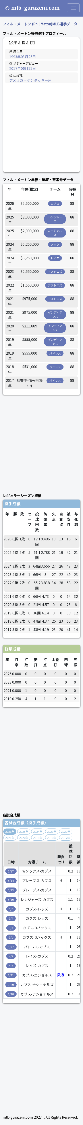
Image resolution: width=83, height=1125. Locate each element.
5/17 (11, 871)
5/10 (11, 899)
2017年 (65, 838)
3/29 (11, 984)
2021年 (9, 838)
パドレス (55, 353)
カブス (55, 203)
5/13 (11, 890)
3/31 (11, 975)
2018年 (51, 838)
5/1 (11, 937)
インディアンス (55, 314)
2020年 (23, 838)
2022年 (65, 831)
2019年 (37, 838)
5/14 (11, 880)
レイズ (55, 258)
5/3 (11, 928)
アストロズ (55, 272)
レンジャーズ (55, 219)
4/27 (11, 947)
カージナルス (55, 232)
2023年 (51, 831)
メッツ (55, 244)
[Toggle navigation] (73, 8)
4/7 (11, 956)
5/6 (11, 909)
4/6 (11, 965)
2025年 (23, 831)
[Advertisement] (41, 127)
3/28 (11, 994)
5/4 (11, 918)
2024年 (37, 831)
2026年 (9, 831)
